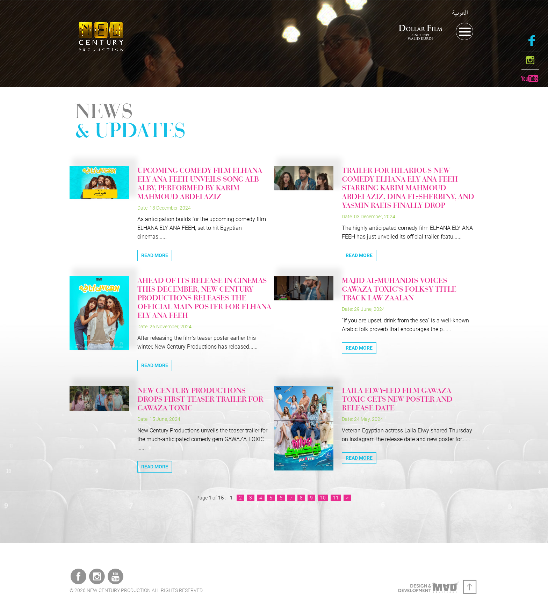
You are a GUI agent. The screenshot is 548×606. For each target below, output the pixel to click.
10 (323, 498)
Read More (154, 255)
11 (336, 498)
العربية (460, 13)
